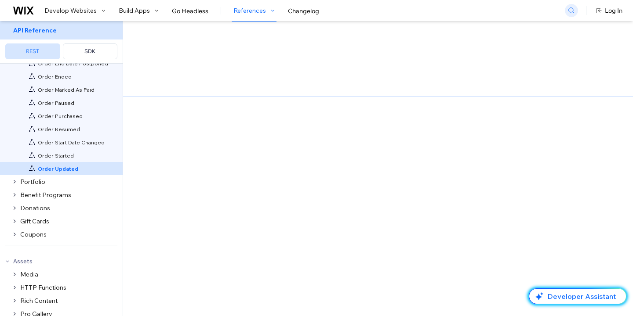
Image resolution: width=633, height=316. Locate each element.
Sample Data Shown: (460, 285)
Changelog (303, 11)
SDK (89, 51)
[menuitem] (61, 42)
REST (32, 51)
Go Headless (190, 11)
